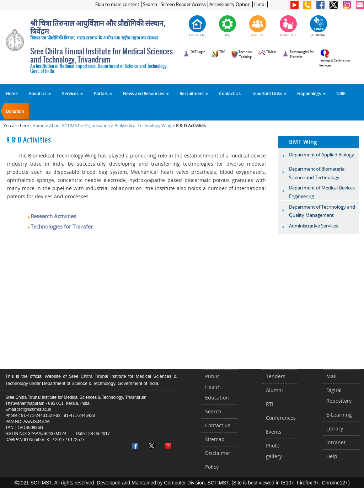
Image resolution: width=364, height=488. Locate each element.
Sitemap (215, 439)
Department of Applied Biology (321, 154)
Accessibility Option (230, 4)
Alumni (274, 390)
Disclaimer (217, 453)
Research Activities (51, 216)
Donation (15, 111)
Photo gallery (274, 451)
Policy (212, 466)
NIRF (340, 93)
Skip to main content (117, 4)
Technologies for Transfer (60, 226)
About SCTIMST (64, 126)
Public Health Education (217, 387)
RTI (269, 404)
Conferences (281, 417)
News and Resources (146, 93)
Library (334, 428)
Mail (331, 376)
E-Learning (339, 414)
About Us (39, 93)
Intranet (336, 442)
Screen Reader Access (183, 4)
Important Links (269, 93)
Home (12, 93)
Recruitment (194, 93)
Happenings (311, 93)
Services (72, 93)
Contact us (217, 425)
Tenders (275, 376)
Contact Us (230, 93)
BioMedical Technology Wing (142, 126)
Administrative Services (313, 225)
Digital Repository (339, 395)
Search (150, 4)
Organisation (97, 126)
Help (331, 456)
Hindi (260, 4)
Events (274, 431)
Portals (103, 93)
